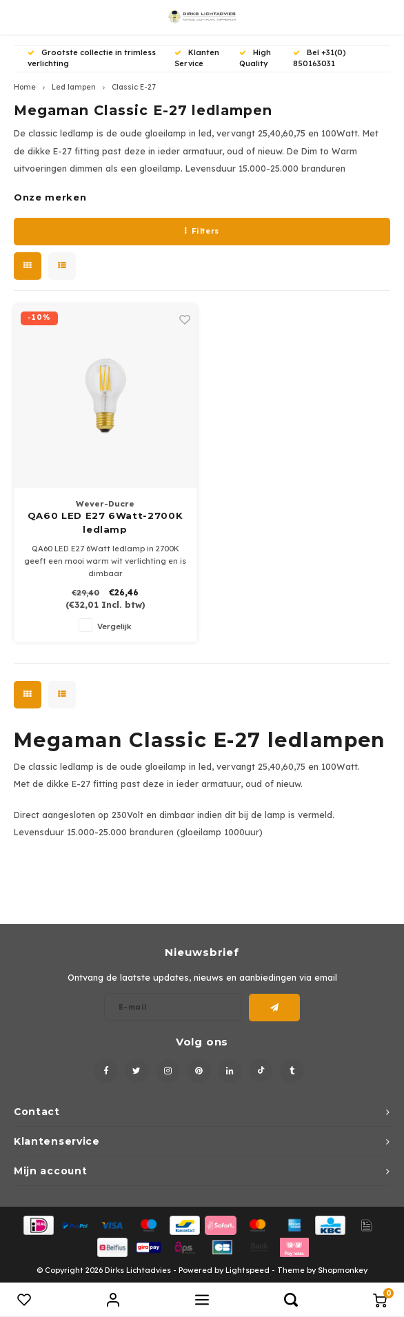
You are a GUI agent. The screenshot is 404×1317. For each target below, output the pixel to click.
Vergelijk (114, 626)
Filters (202, 231)
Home (25, 87)
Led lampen (74, 87)
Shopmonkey (342, 1270)
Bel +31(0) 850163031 (319, 58)
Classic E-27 (134, 87)
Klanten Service (196, 58)
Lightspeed (247, 1270)
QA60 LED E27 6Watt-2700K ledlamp (105, 522)
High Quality (255, 58)
